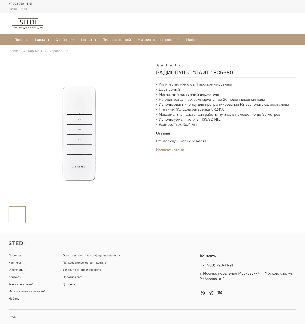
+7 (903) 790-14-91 (216, 265)
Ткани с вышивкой (117, 39)
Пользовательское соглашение (84, 263)
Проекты (21, 39)
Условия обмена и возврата (82, 270)
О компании (65, 39)
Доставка (69, 284)
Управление (58, 51)
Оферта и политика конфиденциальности (91, 255)
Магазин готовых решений (158, 39)
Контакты (88, 39)
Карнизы (42, 39)
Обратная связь (73, 277)
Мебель (192, 39)
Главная (14, 51)
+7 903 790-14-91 (20, 4)
